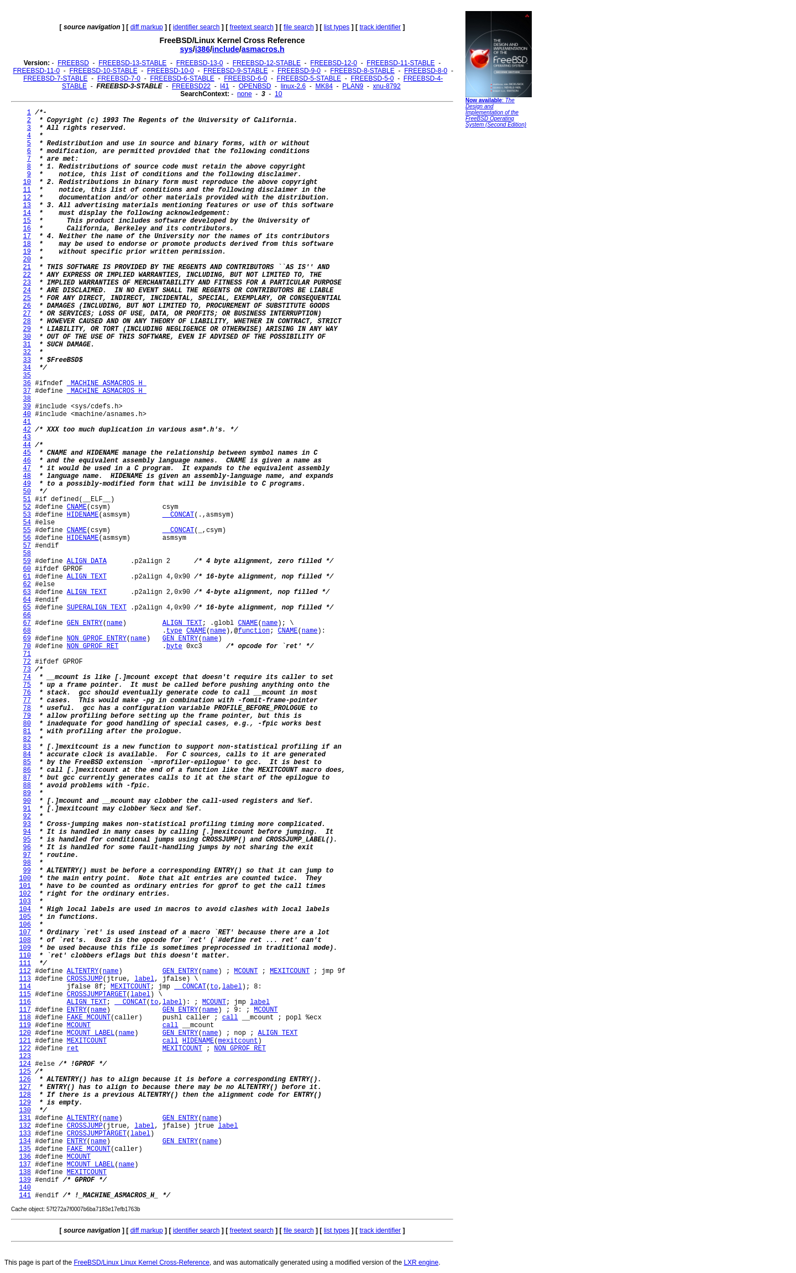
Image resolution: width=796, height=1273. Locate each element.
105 (25, 917)
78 (27, 708)
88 (27, 786)
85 (27, 762)
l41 (224, 86)
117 (25, 1010)
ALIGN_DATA (87, 561)
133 (25, 1134)
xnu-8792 (387, 86)
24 (27, 290)
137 (25, 1165)
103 (25, 902)
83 (27, 747)
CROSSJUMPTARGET (97, 994)
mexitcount (238, 1041)
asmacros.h (263, 49)
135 (25, 1149)
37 (27, 391)
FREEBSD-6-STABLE (182, 78)
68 (27, 631)
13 (27, 205)
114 (25, 987)
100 (25, 878)
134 (25, 1141)
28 (27, 321)
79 (27, 716)
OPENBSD (255, 86)
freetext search (252, 27)
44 (27, 445)
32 (27, 352)
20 (27, 260)
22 (27, 275)
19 (27, 252)
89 (27, 793)
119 (25, 1025)
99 (27, 871)
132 (25, 1126)
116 (25, 1002)
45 (27, 453)
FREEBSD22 (191, 86)
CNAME (77, 507)
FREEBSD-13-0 (199, 63)
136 (25, 1157)
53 (27, 515)
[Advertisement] (498, 301)
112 (25, 971)
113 (25, 979)
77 (27, 700)
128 (25, 1095)
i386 (202, 49)
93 (27, 824)
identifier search (196, 27)
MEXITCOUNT (290, 971)
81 (27, 731)
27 (27, 314)
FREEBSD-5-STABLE (309, 78)
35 (27, 376)
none (244, 94)
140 (25, 1188)
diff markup (146, 27)
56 (27, 538)
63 (27, 592)
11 (27, 190)
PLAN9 (352, 86)
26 (27, 306)
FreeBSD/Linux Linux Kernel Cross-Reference (141, 1262)
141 (25, 1196)
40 (27, 414)
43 (27, 437)
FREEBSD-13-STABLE (132, 63)
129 (25, 1103)
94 (27, 832)
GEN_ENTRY (85, 623)
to (214, 987)
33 (27, 360)
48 (27, 476)
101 (25, 886)
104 (25, 909)
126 (25, 1079)
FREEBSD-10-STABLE (104, 71)
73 (27, 670)
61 (27, 577)
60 (27, 569)
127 (25, 1087)
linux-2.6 (293, 86)
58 (27, 553)
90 (27, 801)
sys (186, 49)
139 (25, 1180)
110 (25, 956)
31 (27, 345)
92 (27, 816)
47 (27, 468)
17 (27, 236)
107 (25, 933)
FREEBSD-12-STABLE (267, 63)
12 (27, 198)
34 (27, 368)
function (254, 631)
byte (174, 646)
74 (27, 677)
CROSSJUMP (85, 979)
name (115, 623)
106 (25, 925)
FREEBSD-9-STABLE (235, 71)
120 (25, 1033)
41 (27, 422)
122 (25, 1049)
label (144, 979)
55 (27, 530)
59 (27, 561)
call (230, 1018)
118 (25, 1018)
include (225, 49)
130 (25, 1110)
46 (27, 461)
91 (27, 809)
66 (27, 615)
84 (27, 755)
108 (25, 940)
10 (278, 94)
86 (27, 770)
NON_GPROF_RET (93, 646)
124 (25, 1064)
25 (27, 298)
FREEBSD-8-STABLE (362, 71)
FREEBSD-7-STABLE (55, 78)
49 (27, 484)
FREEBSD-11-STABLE (400, 63)
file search (299, 27)
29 (27, 329)
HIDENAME (83, 515)
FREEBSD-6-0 (245, 78)
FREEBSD (73, 63)
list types (337, 27)
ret (73, 1049)
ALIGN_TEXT (87, 577)
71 (27, 654)
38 (27, 399)
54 (27, 523)
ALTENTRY (83, 971)
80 (27, 724)
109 (25, 948)
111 (25, 963)
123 (25, 1056)
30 (27, 337)
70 (27, 646)
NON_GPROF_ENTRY (97, 639)
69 (27, 639)
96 (27, 847)
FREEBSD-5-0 (372, 78)
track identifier (380, 27)
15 (27, 221)
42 (27, 430)
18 (27, 244)
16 (27, 229)
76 (27, 693)
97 (27, 855)
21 (27, 267)
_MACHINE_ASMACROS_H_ (106, 383)
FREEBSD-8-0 (425, 71)
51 (27, 499)
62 (27, 584)
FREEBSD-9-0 (299, 71)
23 (27, 283)
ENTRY (77, 1010)
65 (27, 608)
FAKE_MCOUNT (89, 1018)
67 (27, 623)
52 (27, 507)
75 (27, 685)
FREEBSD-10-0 (170, 71)
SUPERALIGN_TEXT (97, 608)
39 (27, 407)
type (174, 631)
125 (25, 1072)
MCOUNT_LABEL (90, 1033)
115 (25, 994)
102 (25, 894)
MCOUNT (246, 971)
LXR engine (421, 1262)
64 (27, 600)
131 (25, 1118)
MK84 (324, 86)
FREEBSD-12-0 (333, 63)
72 (27, 662)
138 (25, 1172)
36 (27, 383)
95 (27, 840)
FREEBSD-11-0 (36, 71)
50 (27, 492)
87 (27, 778)
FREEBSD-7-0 (118, 78)
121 (25, 1041)
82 (27, 739)
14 (27, 213)
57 (27, 546)
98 (27, 863)
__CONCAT (179, 515)
